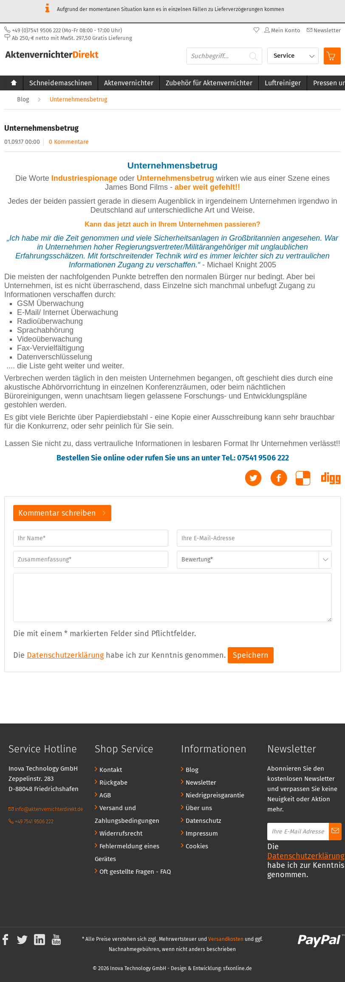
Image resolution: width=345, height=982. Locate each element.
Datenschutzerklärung (65, 655)
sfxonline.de (237, 968)
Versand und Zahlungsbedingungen (127, 814)
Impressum (202, 833)
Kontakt (110, 770)
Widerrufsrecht (120, 833)
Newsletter (201, 782)
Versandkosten (225, 939)
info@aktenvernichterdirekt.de (45, 809)
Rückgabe (113, 782)
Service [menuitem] (285, 55)
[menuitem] (323, 30)
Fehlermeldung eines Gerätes (127, 852)
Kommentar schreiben (62, 512)
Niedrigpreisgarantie (215, 795)
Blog (192, 770)
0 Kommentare (69, 142)
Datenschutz (203, 821)
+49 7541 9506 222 (31, 822)
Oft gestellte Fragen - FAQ (135, 871)
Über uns (199, 808)
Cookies (197, 846)
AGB (105, 795)
